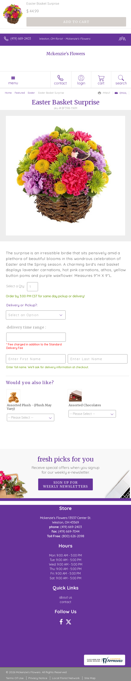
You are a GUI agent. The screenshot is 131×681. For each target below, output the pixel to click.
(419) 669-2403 (20, 38)
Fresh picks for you (65, 465)
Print (104, 93)
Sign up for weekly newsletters (65, 484)
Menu (13, 83)
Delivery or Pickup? (21, 305)
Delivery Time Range (25, 327)
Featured (20, 92)
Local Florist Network (66, 678)
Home (8, 92)
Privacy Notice (37, 678)
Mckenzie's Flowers (65, 53)
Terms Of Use (14, 678)
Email (121, 93)
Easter (31, 92)
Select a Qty (15, 286)
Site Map (90, 678)
